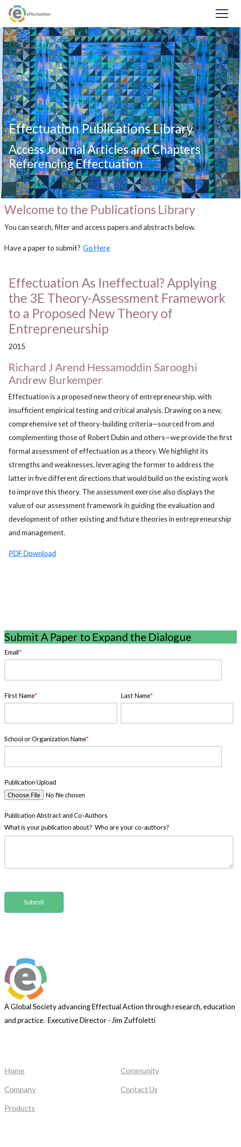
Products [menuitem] (19, 1108)
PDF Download (32, 553)
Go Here (96, 247)
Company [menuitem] (20, 1089)
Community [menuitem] (140, 1070)
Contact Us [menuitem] (139, 1089)
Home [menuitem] (14, 1070)
